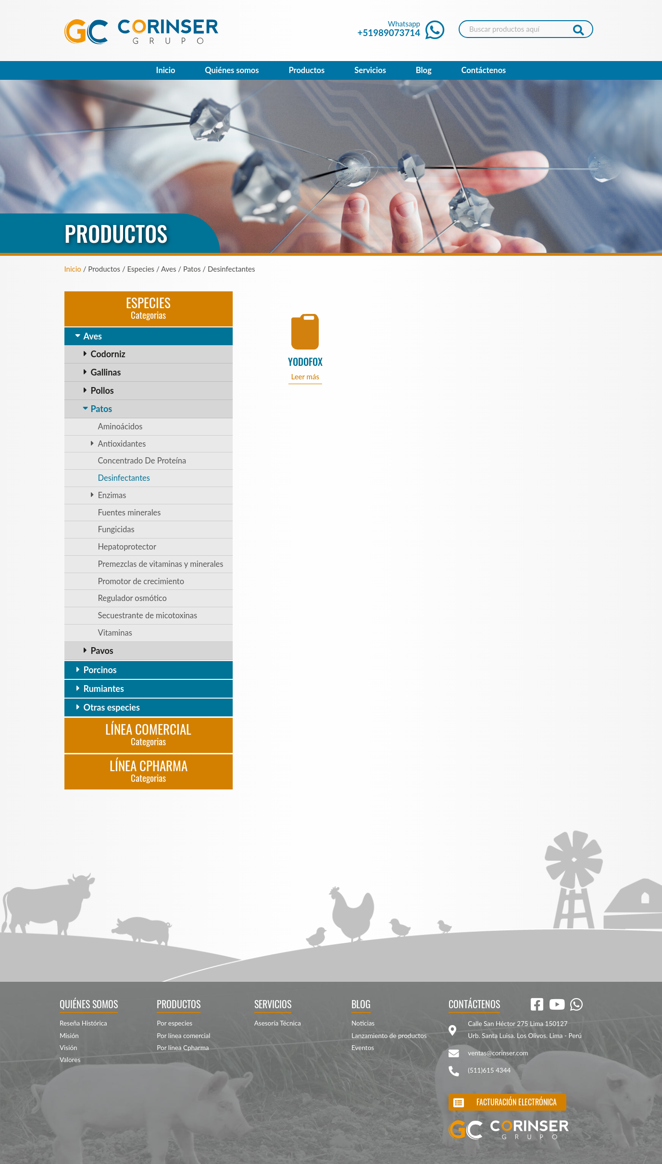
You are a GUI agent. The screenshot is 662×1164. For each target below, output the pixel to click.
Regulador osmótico (132, 598)
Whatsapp (401, 28)
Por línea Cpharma (183, 1047)
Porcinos (100, 669)
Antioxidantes (122, 444)
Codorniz (108, 354)
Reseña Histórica (83, 1023)
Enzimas (112, 495)
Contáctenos (484, 70)
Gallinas (106, 372)
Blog (424, 70)
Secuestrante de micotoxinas (148, 615)
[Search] (526, 29)
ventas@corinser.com (498, 1053)
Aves (93, 336)
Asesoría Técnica (277, 1023)
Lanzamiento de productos (389, 1035)
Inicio (165, 70)
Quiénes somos (232, 70)
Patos (101, 408)
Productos (306, 70)
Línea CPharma (148, 770)
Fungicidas (116, 529)
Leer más (305, 376)
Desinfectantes (124, 478)
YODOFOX (305, 362)
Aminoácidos (120, 426)
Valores (70, 1060)
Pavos (102, 650)
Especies (148, 307)
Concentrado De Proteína (142, 460)
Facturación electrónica (516, 1102)
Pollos (102, 390)
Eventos (362, 1047)
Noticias (363, 1023)
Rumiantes (104, 688)
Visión (68, 1047)
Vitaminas (115, 633)
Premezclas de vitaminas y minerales (161, 564)
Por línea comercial (183, 1035)
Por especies (174, 1023)
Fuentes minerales (129, 512)
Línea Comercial (148, 733)
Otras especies (112, 707)
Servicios (370, 70)
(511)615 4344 (489, 1070)
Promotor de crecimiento (141, 581)
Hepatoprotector (127, 546)
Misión (69, 1035)
